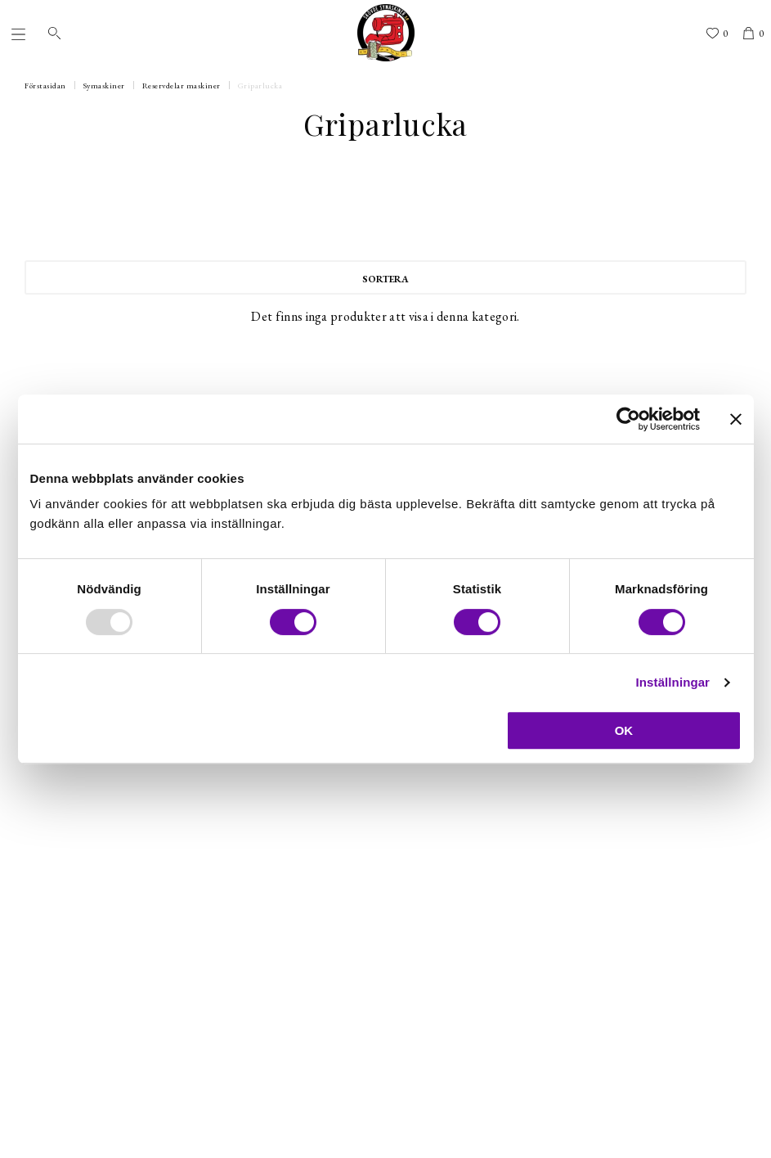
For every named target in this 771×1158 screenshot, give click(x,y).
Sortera (385, 279)
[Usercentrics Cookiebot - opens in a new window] (628, 419)
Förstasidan (45, 85)
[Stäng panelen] (736, 419)
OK (624, 730)
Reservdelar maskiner (181, 85)
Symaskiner (104, 85)
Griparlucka (260, 85)
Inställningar (673, 682)
